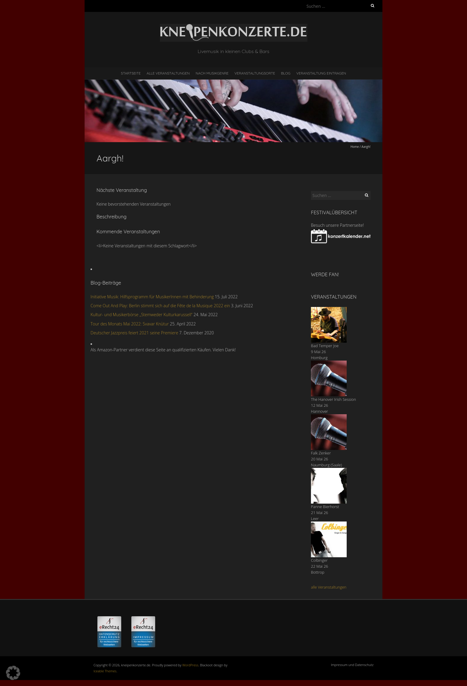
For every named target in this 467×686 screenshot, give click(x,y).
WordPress (190, 665)
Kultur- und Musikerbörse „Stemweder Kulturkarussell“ (141, 314)
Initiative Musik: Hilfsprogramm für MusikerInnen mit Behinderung (152, 296)
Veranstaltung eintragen (321, 73)
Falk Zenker (321, 453)
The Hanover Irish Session (333, 399)
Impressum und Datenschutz (352, 664)
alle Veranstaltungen (328, 587)
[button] (13, 673)
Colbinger (319, 560)
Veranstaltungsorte (254, 73)
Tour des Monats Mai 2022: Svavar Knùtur (130, 324)
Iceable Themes (105, 671)
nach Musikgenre (212, 73)
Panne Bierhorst (325, 506)
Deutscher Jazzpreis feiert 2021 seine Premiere (134, 333)
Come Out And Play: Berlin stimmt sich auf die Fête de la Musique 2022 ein (160, 305)
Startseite (131, 73)
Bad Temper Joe (325, 345)
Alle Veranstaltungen (168, 73)
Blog (285, 73)
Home (355, 147)
